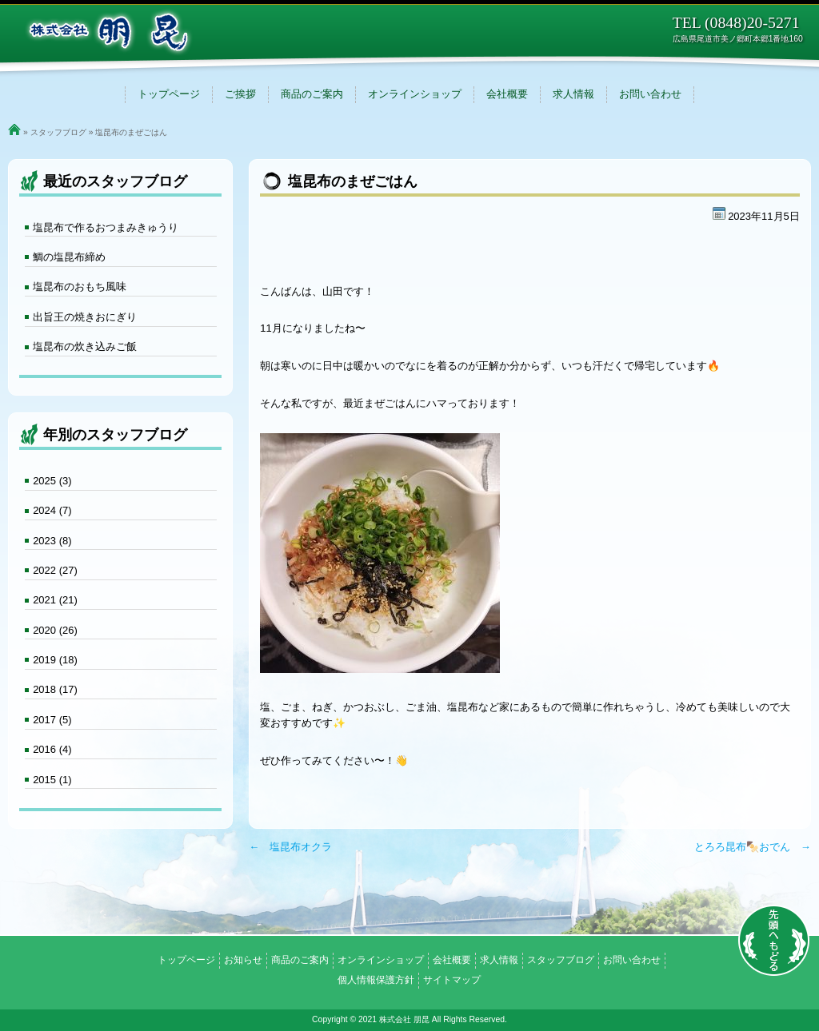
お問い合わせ (650, 94)
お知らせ (243, 959)
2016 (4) (52, 749)
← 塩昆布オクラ (290, 847)
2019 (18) (55, 660)
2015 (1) (52, 780)
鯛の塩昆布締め (69, 257)
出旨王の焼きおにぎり (85, 317)
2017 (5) (52, 720)
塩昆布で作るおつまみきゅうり (105, 227)
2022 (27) (55, 570)
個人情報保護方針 (376, 979)
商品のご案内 (312, 94)
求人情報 (573, 94)
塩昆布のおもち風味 (79, 287)
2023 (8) (52, 541)
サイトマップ (452, 979)
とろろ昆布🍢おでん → (752, 847)
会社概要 (507, 94)
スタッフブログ (58, 132)
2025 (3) (52, 481)
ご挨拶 (240, 94)
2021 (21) (55, 600)
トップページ (169, 94)
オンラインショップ (414, 94)
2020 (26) (55, 630)
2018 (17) (55, 689)
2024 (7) (52, 510)
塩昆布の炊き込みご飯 (85, 346)
